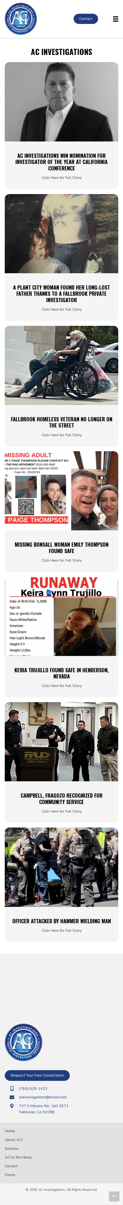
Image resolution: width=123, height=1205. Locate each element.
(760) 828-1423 (33, 1088)
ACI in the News (18, 1157)
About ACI (14, 1139)
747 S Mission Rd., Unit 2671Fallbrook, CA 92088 (44, 1109)
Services (12, 1148)
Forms (10, 1175)
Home (10, 1131)
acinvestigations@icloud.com (43, 1097)
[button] (114, 1196)
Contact (11, 1166)
